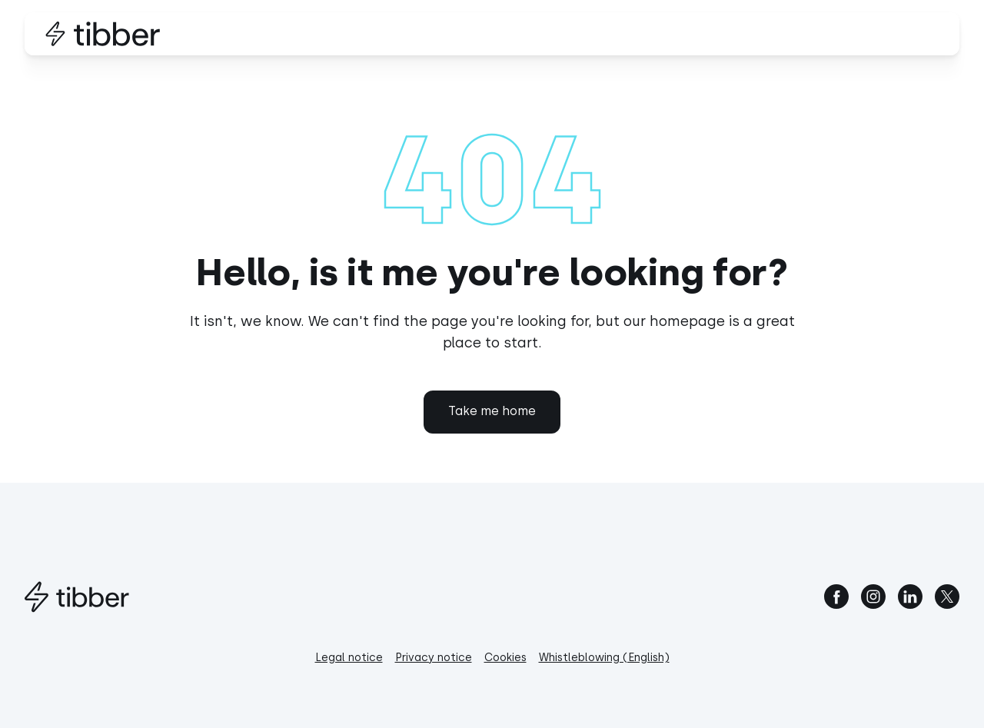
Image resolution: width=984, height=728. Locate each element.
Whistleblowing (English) (604, 657)
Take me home (492, 411)
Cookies (505, 657)
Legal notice (349, 657)
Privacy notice (433, 657)
